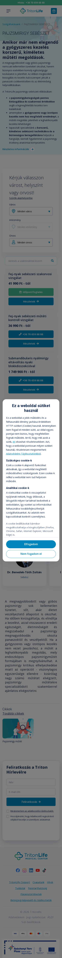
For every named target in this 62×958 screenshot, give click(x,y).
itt (14, 441)
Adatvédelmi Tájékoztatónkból (23, 453)
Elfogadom (31, 544)
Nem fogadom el (31, 554)
